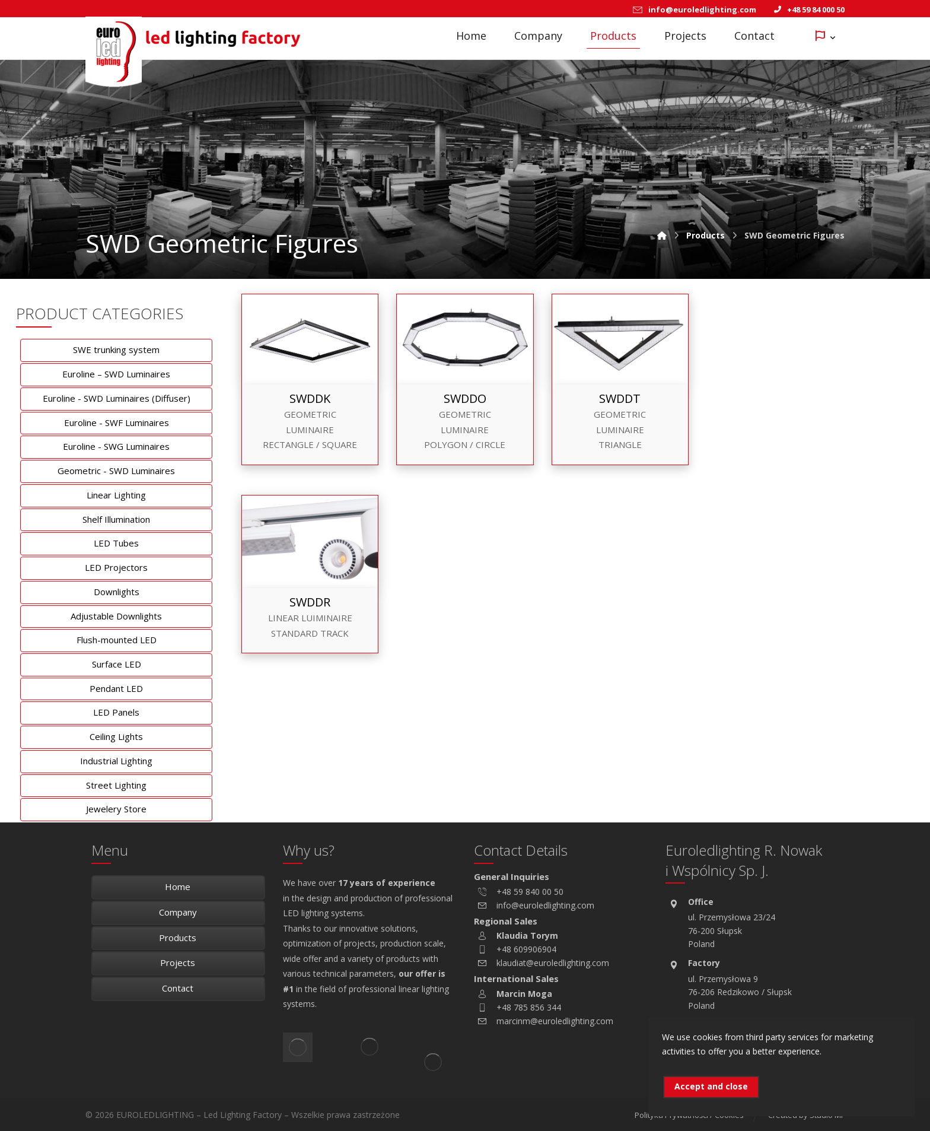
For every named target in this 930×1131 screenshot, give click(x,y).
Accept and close (711, 1086)
